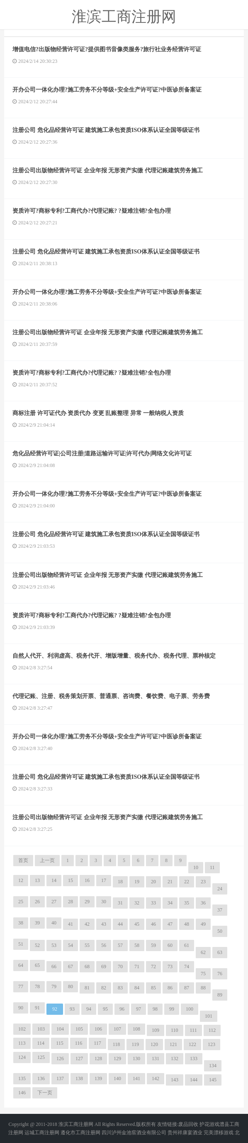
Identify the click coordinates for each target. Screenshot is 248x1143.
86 (170, 988)
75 (203, 974)
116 (79, 1043)
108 (136, 1029)
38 (20, 923)
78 (37, 986)
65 (37, 965)
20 (153, 882)
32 (136, 903)
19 (136, 882)
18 (120, 882)
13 (37, 880)
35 (186, 903)
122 (192, 1044)
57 (120, 945)
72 (153, 966)
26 (37, 901)
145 (212, 1080)
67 (70, 966)
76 (219, 974)
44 (120, 924)
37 (219, 910)
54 (70, 945)
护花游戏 (209, 1124)
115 (59, 1043)
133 (193, 1058)
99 (171, 1009)
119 (135, 1044)
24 (219, 889)
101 (208, 1016)
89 (219, 995)
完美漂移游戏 (218, 1133)
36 (203, 903)
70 (120, 966)
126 (60, 1058)
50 (219, 931)
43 (103, 924)
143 (174, 1080)
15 (70, 880)
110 (174, 1030)
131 (155, 1058)
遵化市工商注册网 (80, 1133)
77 (20, 986)
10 (195, 867)
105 (79, 1029)
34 (170, 903)
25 (20, 901)
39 (37, 923)
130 (136, 1058)
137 (60, 1078)
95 (105, 1009)
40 (53, 923)
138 (79, 1078)
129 (117, 1058)
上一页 (47, 860)
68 (87, 966)
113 (22, 1043)
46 (153, 924)
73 (170, 966)
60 (170, 945)
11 (212, 867)
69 (103, 966)
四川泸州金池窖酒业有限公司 (134, 1133)
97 (138, 1009)
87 (186, 988)
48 (186, 924)
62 (203, 952)
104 (60, 1029)
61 (186, 945)
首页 (23, 860)
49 (203, 924)
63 (219, 952)
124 (22, 1057)
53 (53, 945)
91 (37, 1008)
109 (155, 1030)
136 (41, 1078)
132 (174, 1058)
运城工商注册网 (41, 1133)
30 (103, 901)
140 (117, 1078)
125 (41, 1057)
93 (72, 1009)
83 (120, 988)
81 (87, 988)
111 (193, 1030)
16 (87, 880)
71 (136, 966)
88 (203, 988)
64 (20, 965)
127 (79, 1058)
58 (136, 945)
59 (153, 945)
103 (41, 1029)
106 (98, 1029)
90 (20, 1008)
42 (87, 924)
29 (87, 901)
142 (155, 1078)
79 (53, 986)
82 (103, 988)
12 (20, 880)
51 (20, 944)
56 (103, 945)
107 (117, 1029)
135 (22, 1078)
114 (41, 1043)
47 (170, 924)
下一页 (44, 1093)
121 (173, 1044)
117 (97, 1043)
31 (120, 903)
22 (186, 882)
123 (211, 1044)
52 (37, 945)
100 (189, 1009)
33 (153, 903)
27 (53, 901)
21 (170, 882)
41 (70, 924)
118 (116, 1044)
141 (136, 1078)
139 (98, 1078)
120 (154, 1044)
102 (22, 1029)
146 (22, 1093)
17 (103, 880)
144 (193, 1080)
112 (212, 1030)
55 (87, 945)
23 (203, 882)
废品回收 (188, 1124)
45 (136, 924)
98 (155, 1009)
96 (121, 1009)
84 (136, 988)
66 (53, 966)
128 (98, 1058)
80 (70, 986)
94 (88, 1009)
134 (212, 1065)
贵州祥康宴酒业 (185, 1133)
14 (53, 880)
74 (186, 966)
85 (153, 988)
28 (70, 901)
